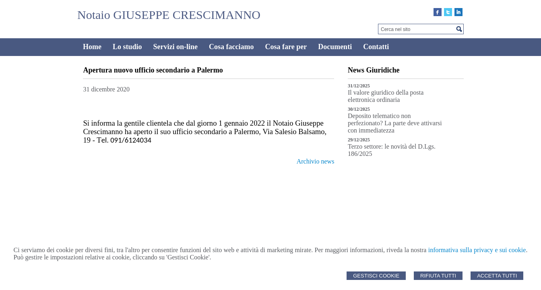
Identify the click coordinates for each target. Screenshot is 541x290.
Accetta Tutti (497, 276)
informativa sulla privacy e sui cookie (477, 249)
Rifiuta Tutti (438, 276)
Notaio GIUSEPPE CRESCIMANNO (168, 14)
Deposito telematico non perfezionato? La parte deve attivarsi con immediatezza (395, 123)
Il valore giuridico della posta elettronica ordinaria (385, 96)
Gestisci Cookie (376, 276)
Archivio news (316, 161)
